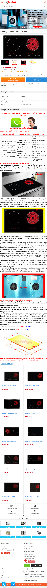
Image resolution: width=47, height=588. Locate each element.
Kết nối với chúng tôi (7, 550)
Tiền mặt (3, 546)
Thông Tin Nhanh (7, 92)
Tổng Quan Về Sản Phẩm (10, 110)
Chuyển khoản (4, 548)
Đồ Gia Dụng (39, 536)
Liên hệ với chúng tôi (30, 569)
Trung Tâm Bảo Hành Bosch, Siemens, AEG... (11, 571)
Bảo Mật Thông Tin (28, 548)
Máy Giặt (8, 527)
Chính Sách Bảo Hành (28, 554)
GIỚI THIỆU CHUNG (29, 543)
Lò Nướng (23, 527)
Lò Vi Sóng (39, 527)
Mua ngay (13, 79)
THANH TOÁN (5, 543)
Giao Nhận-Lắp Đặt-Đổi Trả (29, 556)
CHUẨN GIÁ (23, 584)
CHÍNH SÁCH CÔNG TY (30, 551)
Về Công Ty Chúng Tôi (28, 546)
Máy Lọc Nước (7, 536)
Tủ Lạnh (23, 536)
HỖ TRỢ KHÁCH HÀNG (7, 569)
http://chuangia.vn (37, 584)
